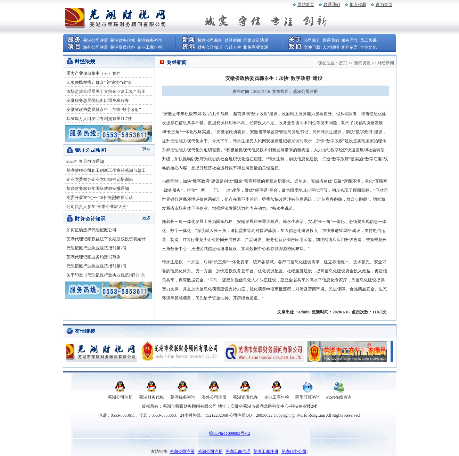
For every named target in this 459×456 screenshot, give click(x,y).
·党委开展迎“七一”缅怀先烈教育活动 (99, 197)
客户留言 (349, 47)
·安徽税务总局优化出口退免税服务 (97, 100)
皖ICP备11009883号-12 (229, 433)
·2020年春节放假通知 (84, 161)
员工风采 (368, 40)
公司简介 (312, 40)
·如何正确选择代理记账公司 (90, 229)
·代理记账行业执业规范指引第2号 (96, 248)
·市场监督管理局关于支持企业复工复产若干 (105, 91)
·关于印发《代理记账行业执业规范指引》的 (105, 275)
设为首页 (384, 4)
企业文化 (368, 47)
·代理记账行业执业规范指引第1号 (96, 266)
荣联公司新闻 (209, 40)
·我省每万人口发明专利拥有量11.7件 (98, 118)
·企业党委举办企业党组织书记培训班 (99, 179)
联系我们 (331, 4)
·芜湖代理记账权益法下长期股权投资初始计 (105, 239)
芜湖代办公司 (293, 451)
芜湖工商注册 (265, 451)
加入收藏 (358, 4)
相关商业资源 (255, 47)
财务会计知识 (209, 47)
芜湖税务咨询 (149, 40)
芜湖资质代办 (122, 47)
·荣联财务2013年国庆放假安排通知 (97, 188)
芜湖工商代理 (238, 451)
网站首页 (305, 4)
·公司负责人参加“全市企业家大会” (97, 206)
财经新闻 (232, 40)
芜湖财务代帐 (122, 40)
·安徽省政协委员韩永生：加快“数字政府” (103, 109)
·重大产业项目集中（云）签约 (93, 73)
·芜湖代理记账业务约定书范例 (93, 257)
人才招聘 (330, 47)
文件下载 (312, 47)
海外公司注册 (95, 47)
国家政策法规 (255, 40)
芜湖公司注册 (95, 40)
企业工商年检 (149, 47)
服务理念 (349, 40)
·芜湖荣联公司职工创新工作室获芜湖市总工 (105, 170)
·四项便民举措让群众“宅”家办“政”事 (98, 82)
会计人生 (232, 47)
